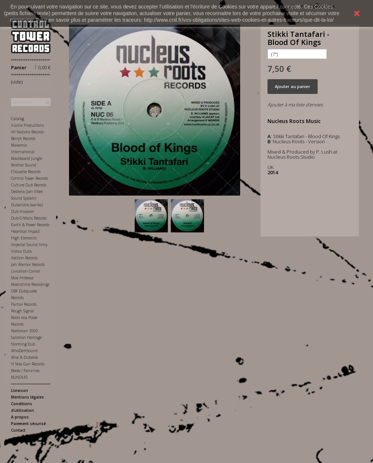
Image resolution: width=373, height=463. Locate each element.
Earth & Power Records (30, 224)
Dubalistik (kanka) (27, 204)
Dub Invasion (22, 211)
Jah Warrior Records (28, 264)
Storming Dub (23, 344)
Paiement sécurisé (28, 423)
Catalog (17, 118)
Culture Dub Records (28, 184)
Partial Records (24, 304)
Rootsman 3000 (24, 330)
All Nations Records (27, 131)
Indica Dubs (21, 251)
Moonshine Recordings (30, 284)
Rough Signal (22, 310)
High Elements (24, 238)
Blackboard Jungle (26, 158)
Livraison (19, 390)
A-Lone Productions (27, 125)
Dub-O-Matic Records (28, 218)
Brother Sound (23, 165)
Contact (18, 430)
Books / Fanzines (25, 370)
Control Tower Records (29, 178)
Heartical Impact (25, 231)
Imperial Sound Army (29, 244)
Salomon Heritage (26, 337)
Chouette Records (26, 171)
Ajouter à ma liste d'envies (295, 104)
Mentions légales (27, 397)
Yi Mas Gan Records (27, 363)
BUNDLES (19, 377)
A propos (20, 417)
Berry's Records (23, 138)
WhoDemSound (24, 350)
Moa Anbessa (22, 277)
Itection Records (24, 257)
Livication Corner (25, 271)
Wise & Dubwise (24, 357)
